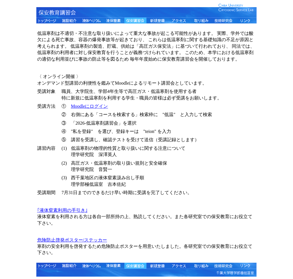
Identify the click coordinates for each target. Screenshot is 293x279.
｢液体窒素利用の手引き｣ (62, 210)
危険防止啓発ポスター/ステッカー (72, 240)
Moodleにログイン (89, 106)
